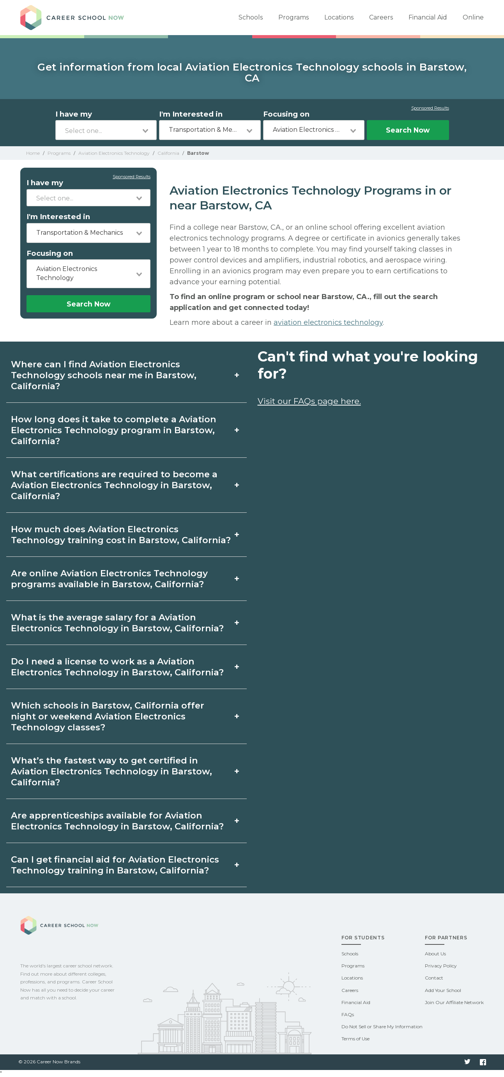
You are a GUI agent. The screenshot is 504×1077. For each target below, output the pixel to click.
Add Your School (443, 990)
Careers (381, 17)
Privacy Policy (441, 966)
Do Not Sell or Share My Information (382, 1026)
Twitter (467, 1062)
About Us (435, 954)
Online (473, 17)
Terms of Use (355, 1039)
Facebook (483, 1062)
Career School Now (74, 17)
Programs (293, 17)
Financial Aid (428, 17)
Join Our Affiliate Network (454, 1002)
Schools (251, 17)
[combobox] (106, 130)
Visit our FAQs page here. (309, 401)
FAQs (347, 1014)
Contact (434, 978)
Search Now (408, 130)
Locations (339, 17)
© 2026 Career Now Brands (49, 1062)
